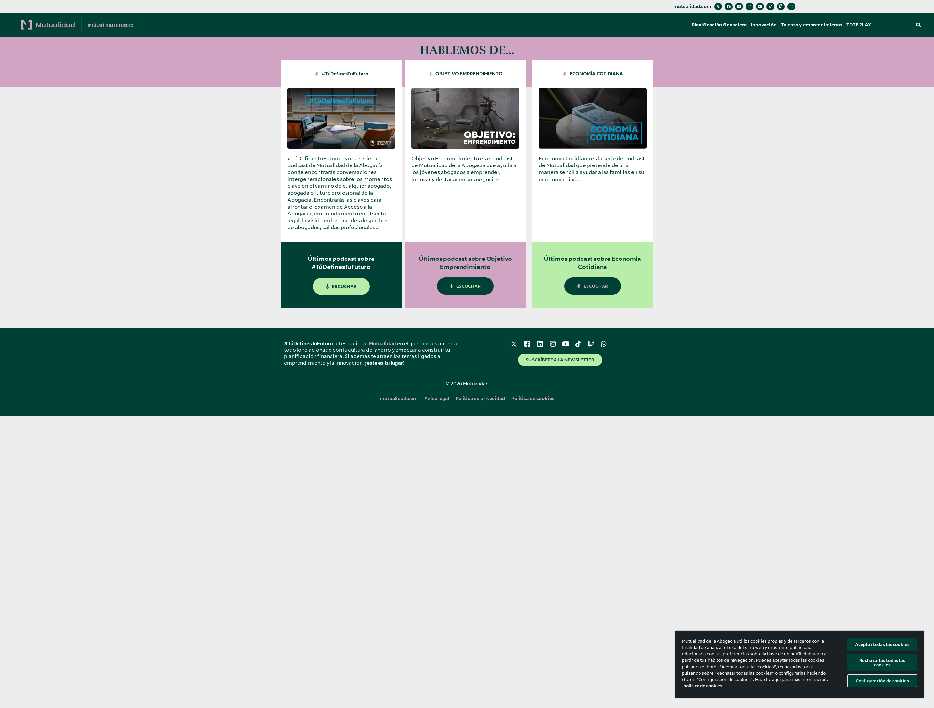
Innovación (764, 25)
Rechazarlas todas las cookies (882, 663)
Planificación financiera (719, 25)
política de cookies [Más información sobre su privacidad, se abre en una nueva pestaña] (703, 686)
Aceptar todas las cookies (882, 644)
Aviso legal (436, 398)
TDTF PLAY (858, 25)
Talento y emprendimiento (811, 25)
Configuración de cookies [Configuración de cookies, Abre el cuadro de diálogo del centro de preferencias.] (882, 681)
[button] (919, 25)
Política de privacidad (480, 398)
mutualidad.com (692, 6)
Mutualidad (382, 343)
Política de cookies (532, 398)
